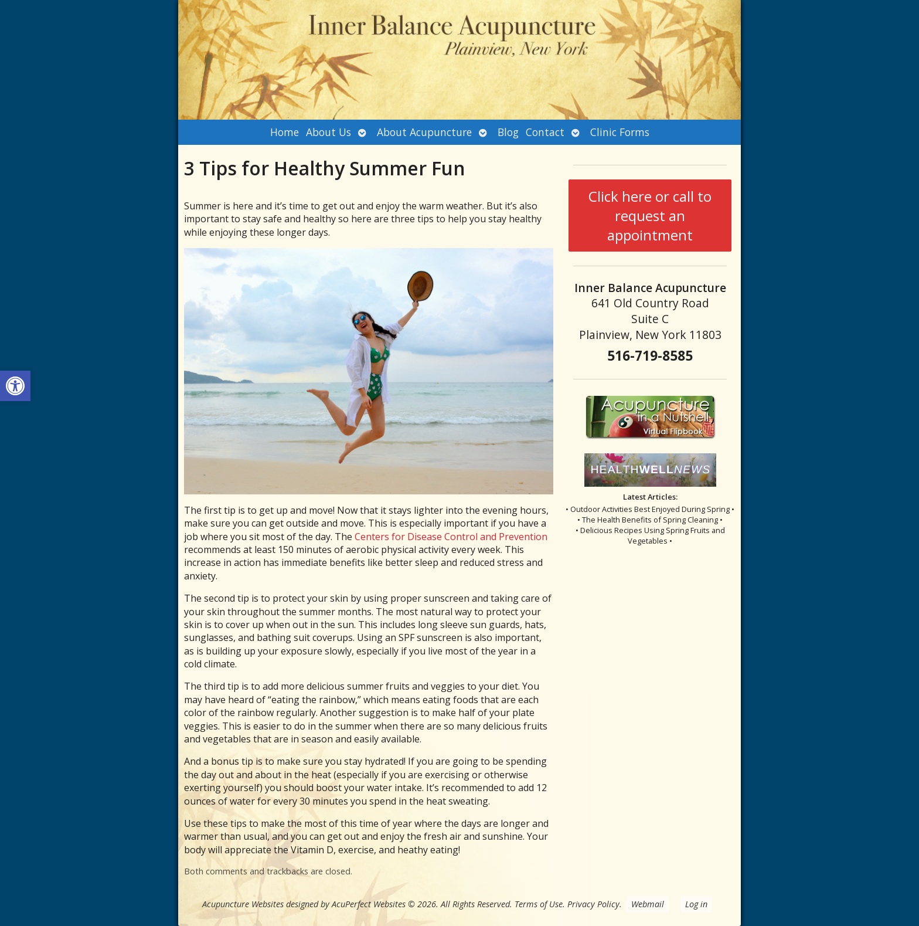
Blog (508, 132)
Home (284, 132)
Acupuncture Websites (243, 904)
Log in (696, 904)
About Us (328, 132)
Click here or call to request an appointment (650, 215)
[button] (15, 386)
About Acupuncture (424, 132)
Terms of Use (539, 904)
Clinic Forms (619, 132)
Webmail (647, 904)
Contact (545, 132)
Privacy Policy (593, 904)
